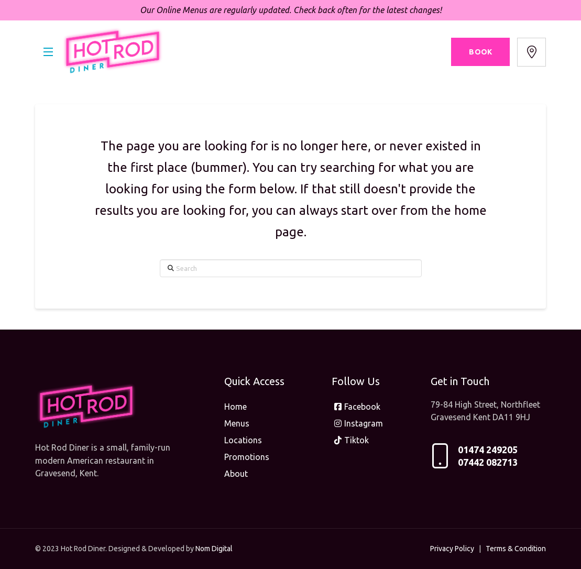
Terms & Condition (516, 548)
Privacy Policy (452, 548)
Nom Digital (214, 548)
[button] (48, 52)
